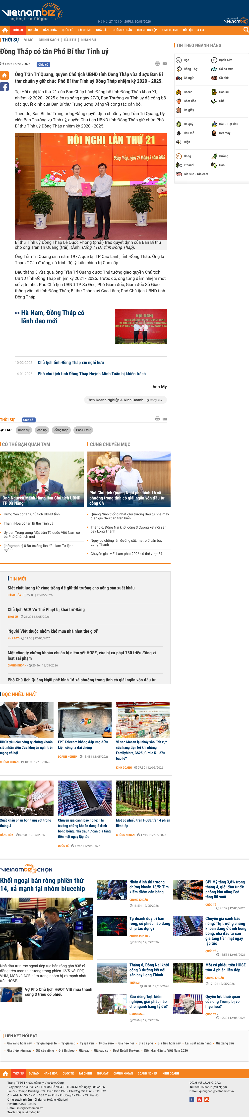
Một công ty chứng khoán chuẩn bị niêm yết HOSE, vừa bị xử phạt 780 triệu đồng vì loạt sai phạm (82, 655)
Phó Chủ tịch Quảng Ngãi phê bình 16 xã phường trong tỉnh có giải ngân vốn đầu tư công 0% (126, 498)
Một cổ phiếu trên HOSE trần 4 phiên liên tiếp (143, 823)
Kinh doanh (124, 767)
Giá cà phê (145, 1043)
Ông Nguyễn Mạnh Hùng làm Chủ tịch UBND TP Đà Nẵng (41, 501)
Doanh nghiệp (67, 756)
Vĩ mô (29, 40)
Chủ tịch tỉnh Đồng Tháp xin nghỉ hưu (71, 362)
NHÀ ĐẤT (102, 30)
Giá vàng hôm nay (19, 1043)
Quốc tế (63, 846)
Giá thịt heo (66, 1050)
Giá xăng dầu (225, 1043)
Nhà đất (13, 638)
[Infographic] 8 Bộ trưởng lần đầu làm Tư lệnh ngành (38, 548)
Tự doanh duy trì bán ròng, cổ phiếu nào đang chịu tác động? (149, 923)
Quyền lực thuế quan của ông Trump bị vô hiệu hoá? (222, 1001)
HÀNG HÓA (50, 30)
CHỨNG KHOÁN (122, 30)
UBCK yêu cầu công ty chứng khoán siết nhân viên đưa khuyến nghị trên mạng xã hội (26, 747)
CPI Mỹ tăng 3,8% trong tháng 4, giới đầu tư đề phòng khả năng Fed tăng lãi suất (225, 890)
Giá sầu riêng (45, 1050)
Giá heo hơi (126, 1043)
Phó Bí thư (83, 430)
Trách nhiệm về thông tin (23, 1112)
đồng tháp (61, 430)
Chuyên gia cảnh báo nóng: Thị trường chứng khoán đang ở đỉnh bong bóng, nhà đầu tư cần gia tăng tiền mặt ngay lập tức (84, 828)
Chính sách (49, 40)
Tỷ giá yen (87, 1043)
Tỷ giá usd (68, 1043)
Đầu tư (70, 40)
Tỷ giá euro (106, 1043)
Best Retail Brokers (126, 1050)
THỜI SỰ (17, 30)
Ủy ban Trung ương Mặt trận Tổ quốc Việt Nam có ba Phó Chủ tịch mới (42, 535)
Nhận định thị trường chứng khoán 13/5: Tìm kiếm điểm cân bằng (149, 887)
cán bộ (42, 430)
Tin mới (18, 579)
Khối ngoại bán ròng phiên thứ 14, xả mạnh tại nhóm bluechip (42, 885)
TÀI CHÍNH (84, 30)
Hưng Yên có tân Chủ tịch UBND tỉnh (32, 514)
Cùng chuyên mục (110, 444)
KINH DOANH (170, 30)
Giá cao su (101, 1050)
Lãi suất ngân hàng (198, 1043)
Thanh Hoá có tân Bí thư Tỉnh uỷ (28, 524)
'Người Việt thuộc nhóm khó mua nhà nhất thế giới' (53, 631)
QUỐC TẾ (67, 30)
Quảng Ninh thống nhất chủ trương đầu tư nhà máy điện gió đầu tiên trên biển (130, 516)
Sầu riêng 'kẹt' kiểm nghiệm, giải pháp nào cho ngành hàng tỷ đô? (148, 1001)
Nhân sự (88, 40)
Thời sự (10, 40)
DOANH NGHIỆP (147, 30)
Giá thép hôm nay (19, 1050)
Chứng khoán (17, 665)
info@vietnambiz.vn (30, 1108)
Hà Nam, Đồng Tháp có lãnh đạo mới (52, 317)
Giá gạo (84, 1050)
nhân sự (23, 430)
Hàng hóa (14, 595)
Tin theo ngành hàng (198, 45)
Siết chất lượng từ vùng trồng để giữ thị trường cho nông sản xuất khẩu (71, 588)
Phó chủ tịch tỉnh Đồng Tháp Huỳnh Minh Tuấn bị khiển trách (92, 374)
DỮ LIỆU (188, 30)
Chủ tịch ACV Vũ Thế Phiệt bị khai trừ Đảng (46, 609)
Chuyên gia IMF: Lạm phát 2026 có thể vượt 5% (127, 554)
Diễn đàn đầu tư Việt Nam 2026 (166, 1050)
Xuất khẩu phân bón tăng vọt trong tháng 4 (25, 823)
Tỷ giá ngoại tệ (46, 1043)
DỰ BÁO (33, 30)
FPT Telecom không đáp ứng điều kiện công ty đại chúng (83, 745)
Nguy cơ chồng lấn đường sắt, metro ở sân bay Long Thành (126, 543)
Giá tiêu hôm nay (169, 1043)
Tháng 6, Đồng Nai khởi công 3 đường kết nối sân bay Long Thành (129, 530)
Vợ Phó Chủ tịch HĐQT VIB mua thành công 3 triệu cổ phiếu (58, 992)
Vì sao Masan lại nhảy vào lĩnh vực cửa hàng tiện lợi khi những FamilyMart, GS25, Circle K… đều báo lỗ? (141, 750)
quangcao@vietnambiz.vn (216, 1091)
